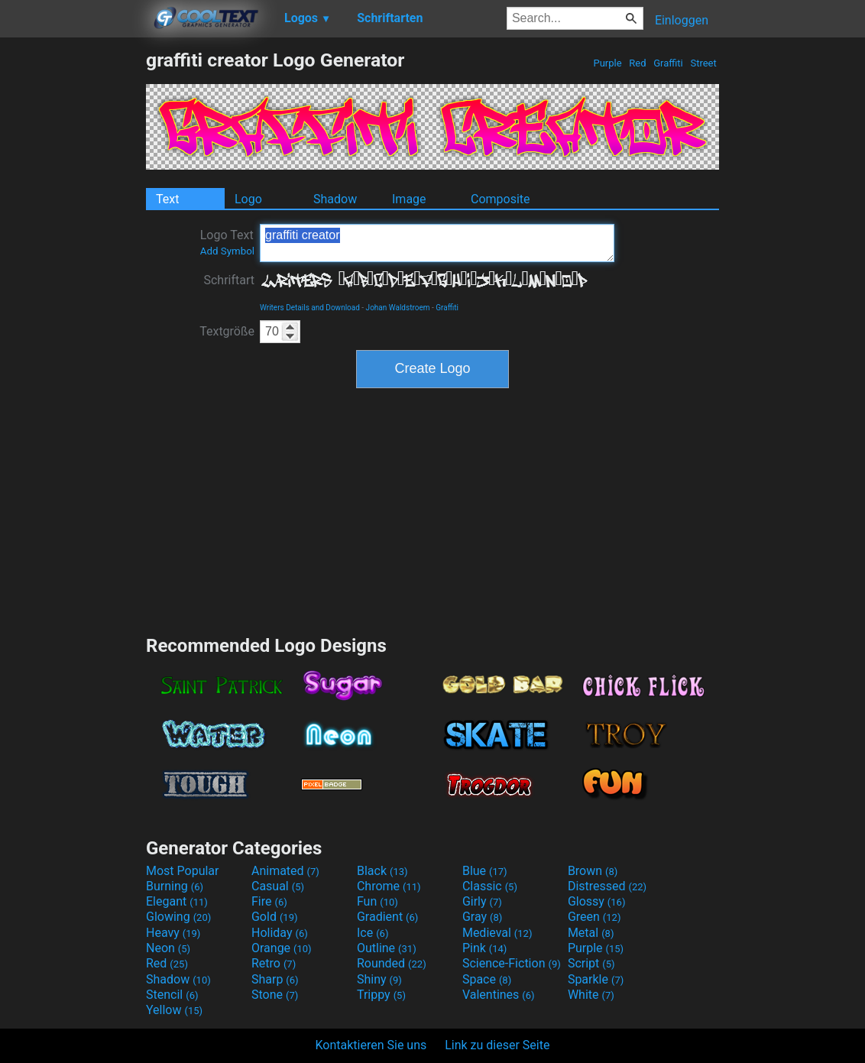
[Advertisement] (72, 278)
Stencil (172, 994)
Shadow (335, 199)
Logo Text (227, 242)
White (591, 994)
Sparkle (596, 979)
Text (167, 199)
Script (591, 963)
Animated (285, 871)
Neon (168, 948)
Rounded (391, 963)
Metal (591, 932)
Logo (248, 199)
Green (594, 916)
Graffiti (668, 63)
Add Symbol (227, 251)
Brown (592, 871)
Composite (500, 199)
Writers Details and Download (310, 307)
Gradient (387, 916)
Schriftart (228, 280)
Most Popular (182, 871)
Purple (607, 63)
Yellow (174, 1010)
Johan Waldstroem (398, 307)
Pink (484, 948)
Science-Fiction (511, 963)
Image (409, 199)
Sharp (275, 979)
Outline (386, 948)
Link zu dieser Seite (497, 1045)
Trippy (381, 994)
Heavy (173, 932)
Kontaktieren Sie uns (371, 1045)
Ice (372, 932)
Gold (274, 916)
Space (486, 979)
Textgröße (226, 331)
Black (382, 871)
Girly (482, 901)
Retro (273, 963)
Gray (482, 916)
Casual (277, 886)
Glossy (597, 901)
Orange (281, 948)
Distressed (607, 886)
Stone (274, 994)
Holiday (279, 932)
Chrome (389, 886)
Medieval (497, 932)
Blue (484, 871)
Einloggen (681, 20)
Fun (377, 901)
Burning (174, 886)
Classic (489, 886)
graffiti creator (437, 243)
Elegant (177, 901)
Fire (269, 901)
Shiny (379, 979)
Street (703, 63)
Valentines (498, 994)
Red (638, 63)
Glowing (178, 916)
